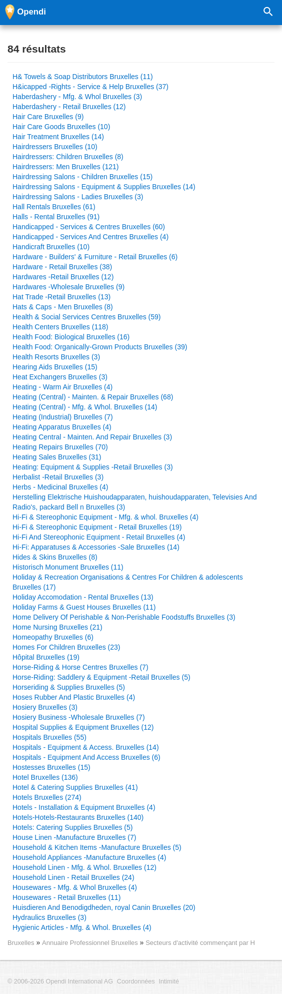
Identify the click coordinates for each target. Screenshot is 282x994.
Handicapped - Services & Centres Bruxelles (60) (88, 227)
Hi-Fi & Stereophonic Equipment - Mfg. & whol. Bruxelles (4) (105, 517)
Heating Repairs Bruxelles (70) (60, 447)
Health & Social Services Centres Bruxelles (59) (86, 317)
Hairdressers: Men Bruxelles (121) (65, 167)
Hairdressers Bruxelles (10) (55, 147)
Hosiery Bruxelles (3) (45, 707)
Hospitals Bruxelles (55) (49, 737)
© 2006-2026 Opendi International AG (60, 981)
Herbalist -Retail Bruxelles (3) (58, 477)
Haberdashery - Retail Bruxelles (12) (69, 107)
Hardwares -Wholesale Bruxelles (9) (68, 287)
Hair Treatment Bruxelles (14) (58, 137)
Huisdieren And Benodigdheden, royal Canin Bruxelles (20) (104, 907)
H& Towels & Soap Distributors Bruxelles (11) (82, 77)
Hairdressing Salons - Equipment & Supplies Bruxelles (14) (104, 187)
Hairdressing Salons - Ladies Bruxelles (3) (77, 197)
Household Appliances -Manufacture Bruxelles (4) (89, 857)
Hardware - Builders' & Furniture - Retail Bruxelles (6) (95, 257)
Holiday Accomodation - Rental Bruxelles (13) (83, 597)
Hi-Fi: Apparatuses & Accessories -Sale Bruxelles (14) (96, 547)
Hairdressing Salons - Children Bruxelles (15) (82, 177)
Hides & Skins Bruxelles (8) (55, 557)
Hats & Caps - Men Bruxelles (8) (62, 307)
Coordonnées (136, 981)
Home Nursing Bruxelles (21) (57, 627)
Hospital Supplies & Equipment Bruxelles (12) (83, 727)
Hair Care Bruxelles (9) (48, 117)
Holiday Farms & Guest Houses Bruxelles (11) (84, 607)
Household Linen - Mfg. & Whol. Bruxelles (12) (84, 867)
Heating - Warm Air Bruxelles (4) (62, 387)
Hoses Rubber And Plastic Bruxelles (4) (73, 697)
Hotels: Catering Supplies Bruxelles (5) (72, 827)
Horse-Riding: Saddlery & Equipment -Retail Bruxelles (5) (101, 677)
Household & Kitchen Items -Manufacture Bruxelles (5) (97, 847)
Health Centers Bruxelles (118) (60, 327)
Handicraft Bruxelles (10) (51, 247)
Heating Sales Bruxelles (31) (56, 457)
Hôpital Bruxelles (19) (46, 657)
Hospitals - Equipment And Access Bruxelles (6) (86, 757)
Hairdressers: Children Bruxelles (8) (68, 157)
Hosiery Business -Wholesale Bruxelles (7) (78, 717)
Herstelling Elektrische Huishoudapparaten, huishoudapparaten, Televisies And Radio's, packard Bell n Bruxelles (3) (134, 502)
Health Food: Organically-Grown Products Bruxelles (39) (99, 347)
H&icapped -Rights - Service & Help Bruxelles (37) (90, 87)
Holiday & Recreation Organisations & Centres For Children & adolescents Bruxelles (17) (127, 582)
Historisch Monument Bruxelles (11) (68, 567)
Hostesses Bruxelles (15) (51, 767)
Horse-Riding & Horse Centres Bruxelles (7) (80, 667)
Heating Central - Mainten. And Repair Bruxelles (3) (92, 437)
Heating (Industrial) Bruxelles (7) (62, 417)
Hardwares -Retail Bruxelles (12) (63, 277)
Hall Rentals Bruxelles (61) (54, 207)
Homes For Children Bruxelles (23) (66, 647)
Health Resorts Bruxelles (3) (56, 357)
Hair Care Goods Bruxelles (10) (61, 127)
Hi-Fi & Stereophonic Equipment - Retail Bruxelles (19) (97, 527)
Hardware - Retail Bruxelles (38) (62, 267)
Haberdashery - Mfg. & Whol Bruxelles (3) (77, 97)
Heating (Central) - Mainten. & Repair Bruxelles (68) (92, 397)
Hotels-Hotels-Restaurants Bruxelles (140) (78, 817)
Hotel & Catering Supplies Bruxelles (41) (75, 787)
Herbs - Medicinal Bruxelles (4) (60, 487)
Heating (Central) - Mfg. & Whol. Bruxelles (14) (84, 407)
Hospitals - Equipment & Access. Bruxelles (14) (85, 747)
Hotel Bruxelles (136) (45, 777)
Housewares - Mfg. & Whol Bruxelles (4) (74, 887)
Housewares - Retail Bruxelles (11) (66, 897)
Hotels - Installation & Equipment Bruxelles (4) (84, 807)
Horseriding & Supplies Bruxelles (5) (68, 687)
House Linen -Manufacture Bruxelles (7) (74, 837)
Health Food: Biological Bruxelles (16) (71, 337)
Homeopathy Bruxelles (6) (53, 637)
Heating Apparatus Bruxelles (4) (62, 427)
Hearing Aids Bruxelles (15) (55, 367)
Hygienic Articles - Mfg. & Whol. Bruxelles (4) (82, 927)
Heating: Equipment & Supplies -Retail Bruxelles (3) (92, 467)
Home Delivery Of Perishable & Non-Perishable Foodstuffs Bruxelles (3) (124, 617)
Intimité (168, 981)
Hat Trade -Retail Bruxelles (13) (61, 297)
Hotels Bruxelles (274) (47, 797)
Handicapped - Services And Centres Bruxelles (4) (90, 237)
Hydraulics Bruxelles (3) (49, 917)
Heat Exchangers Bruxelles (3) (60, 377)
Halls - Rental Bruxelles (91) (56, 217)
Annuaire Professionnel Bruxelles (91, 942)
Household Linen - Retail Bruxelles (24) (73, 877)
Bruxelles (21, 942)
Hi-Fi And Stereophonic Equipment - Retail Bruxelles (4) (99, 537)
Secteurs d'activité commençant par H (200, 942)
